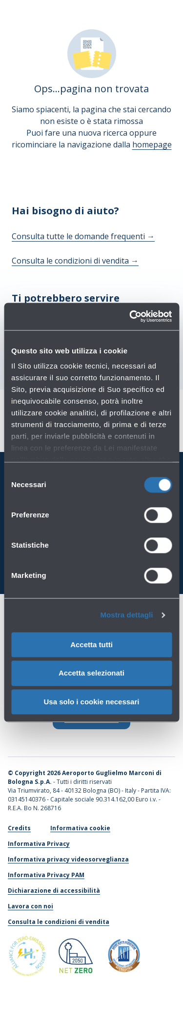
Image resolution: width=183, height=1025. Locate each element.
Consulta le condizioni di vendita (75, 260)
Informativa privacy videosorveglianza (68, 859)
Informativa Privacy (39, 844)
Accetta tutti (91, 644)
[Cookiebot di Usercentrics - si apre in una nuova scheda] (130, 316)
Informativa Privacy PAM (46, 875)
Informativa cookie (80, 828)
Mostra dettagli (126, 615)
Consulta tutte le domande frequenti (83, 236)
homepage (152, 144)
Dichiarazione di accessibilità (54, 890)
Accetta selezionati (91, 673)
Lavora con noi (30, 906)
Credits (19, 828)
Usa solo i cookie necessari (92, 701)
